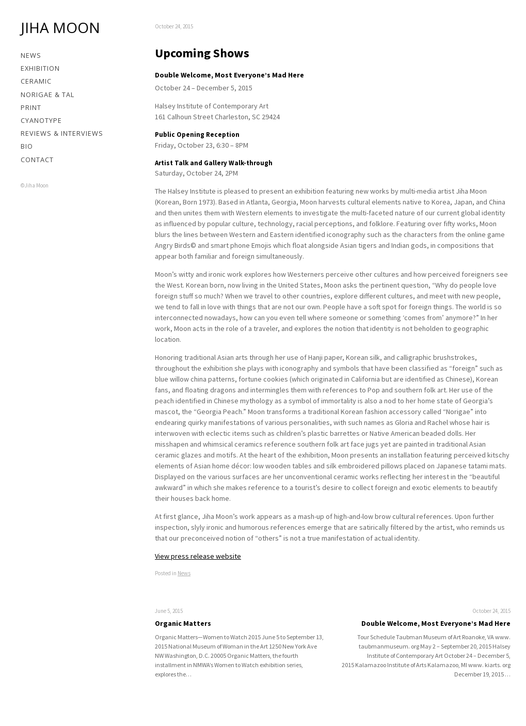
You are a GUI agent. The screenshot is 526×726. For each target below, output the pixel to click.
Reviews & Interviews (62, 133)
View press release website (198, 556)
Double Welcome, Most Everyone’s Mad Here (436, 623)
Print (31, 107)
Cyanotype (41, 120)
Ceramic (36, 81)
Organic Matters (183, 623)
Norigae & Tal (47, 94)
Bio (27, 146)
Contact (37, 159)
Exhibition (40, 68)
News (31, 55)
